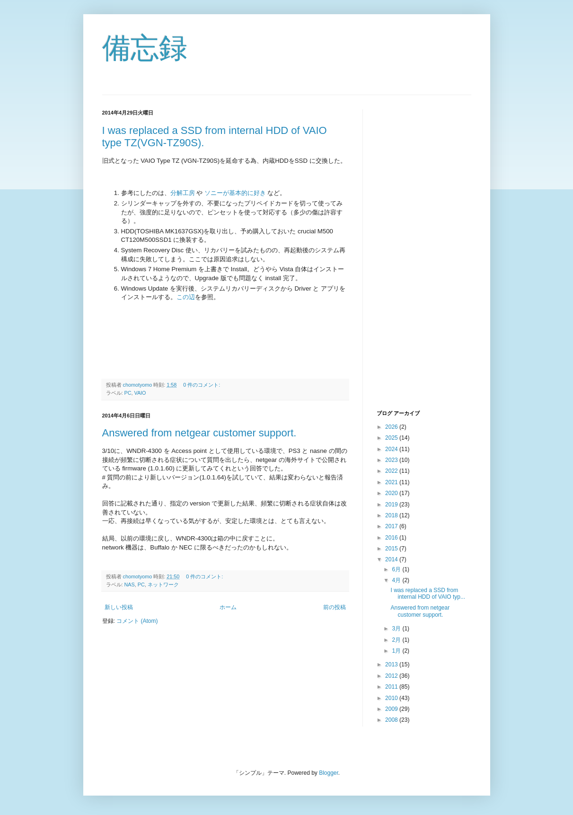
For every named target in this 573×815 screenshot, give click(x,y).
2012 (392, 676)
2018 (392, 515)
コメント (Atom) (137, 621)
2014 (392, 559)
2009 (392, 709)
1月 (397, 650)
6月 (397, 569)
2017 (392, 526)
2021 (392, 482)
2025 (392, 437)
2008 (392, 720)
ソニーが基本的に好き (235, 192)
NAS (129, 584)
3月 (397, 628)
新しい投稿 (119, 607)
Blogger (328, 773)
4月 (397, 580)
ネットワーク (163, 584)
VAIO (140, 393)
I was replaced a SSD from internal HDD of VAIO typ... (427, 593)
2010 (392, 698)
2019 (392, 504)
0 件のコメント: (202, 385)
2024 (392, 449)
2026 (392, 427)
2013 (392, 664)
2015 (392, 548)
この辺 (185, 297)
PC (128, 393)
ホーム (228, 607)
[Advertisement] (414, 251)
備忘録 (144, 48)
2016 (392, 537)
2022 (392, 471)
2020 (392, 493)
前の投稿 (334, 607)
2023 (392, 460)
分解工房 (182, 192)
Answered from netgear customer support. (199, 433)
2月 (397, 640)
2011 (392, 686)
